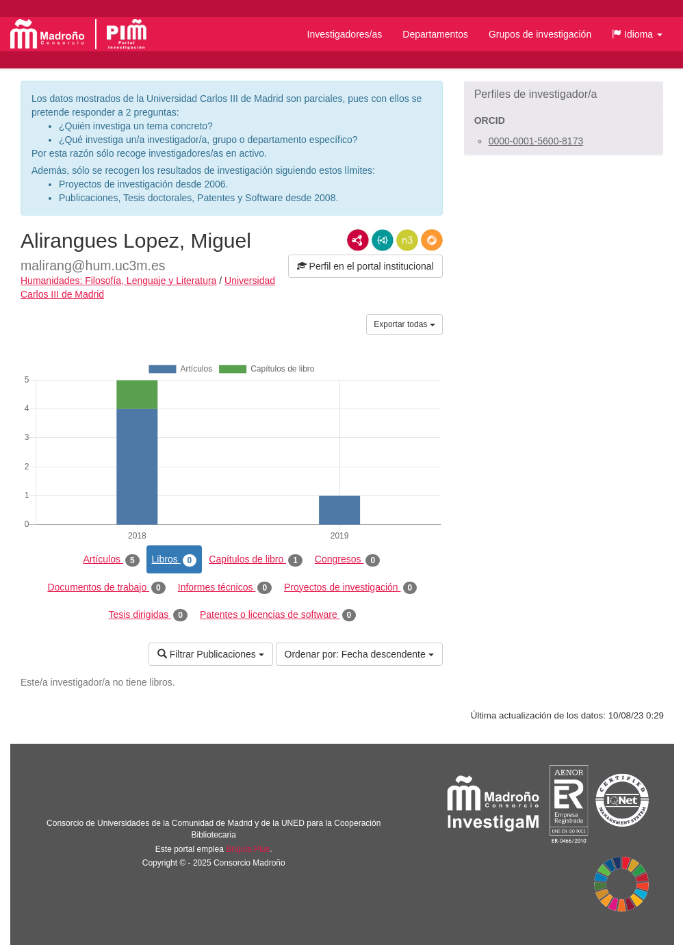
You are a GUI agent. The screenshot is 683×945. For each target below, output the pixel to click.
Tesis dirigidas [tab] (148, 615)
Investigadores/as (345, 34)
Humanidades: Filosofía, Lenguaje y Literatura (118, 280)
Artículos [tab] (111, 560)
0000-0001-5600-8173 (536, 140)
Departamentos (435, 34)
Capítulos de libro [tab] (255, 560)
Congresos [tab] (347, 560)
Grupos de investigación (540, 34)
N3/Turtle (407, 240)
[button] (637, 34)
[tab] (563, 94)
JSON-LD (383, 240)
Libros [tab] (174, 560)
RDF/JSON (432, 240)
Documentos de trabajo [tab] (106, 588)
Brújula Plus (248, 849)
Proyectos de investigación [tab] (350, 588)
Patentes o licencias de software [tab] (278, 615)
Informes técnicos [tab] (225, 588)
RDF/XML (358, 240)
